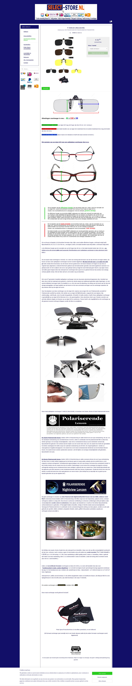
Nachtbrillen (27, 44)
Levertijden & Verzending (27, 53)
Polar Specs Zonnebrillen (27, 48)
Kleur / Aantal (92, 45)
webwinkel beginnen (69, 682)
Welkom (26, 31)
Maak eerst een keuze (98, 53)
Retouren (26, 57)
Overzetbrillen (27, 36)
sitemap (61, 682)
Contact (26, 62)
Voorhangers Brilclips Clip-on (29, 39)
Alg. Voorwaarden (29, 60)
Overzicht (45, 88)
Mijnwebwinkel (82, 682)
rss (63, 682)
